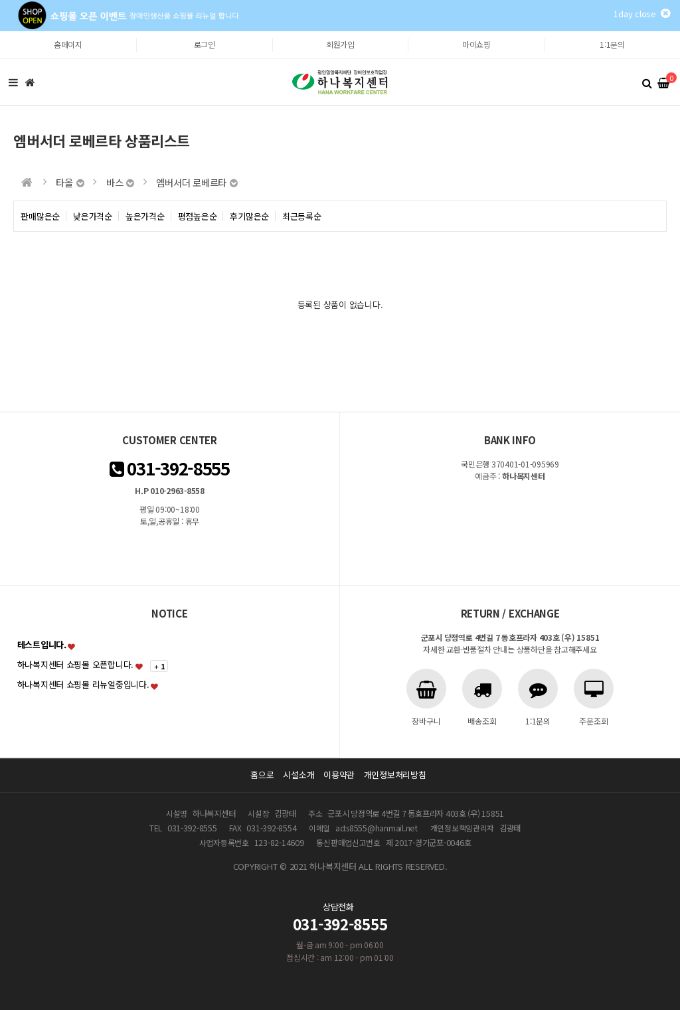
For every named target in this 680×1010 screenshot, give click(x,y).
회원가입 (340, 44)
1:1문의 (612, 44)
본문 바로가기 (0, 31)
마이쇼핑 (476, 44)
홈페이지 (68, 44)
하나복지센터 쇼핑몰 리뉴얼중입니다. (83, 684)
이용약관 (339, 774)
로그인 (204, 44)
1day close (642, 13)
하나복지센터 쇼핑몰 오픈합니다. (75, 664)
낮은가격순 (92, 216)
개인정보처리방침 (395, 774)
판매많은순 (40, 216)
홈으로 (262, 774)
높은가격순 (145, 216)
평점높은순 (197, 216)
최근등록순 (301, 216)
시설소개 (298, 774)
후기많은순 (249, 216)
